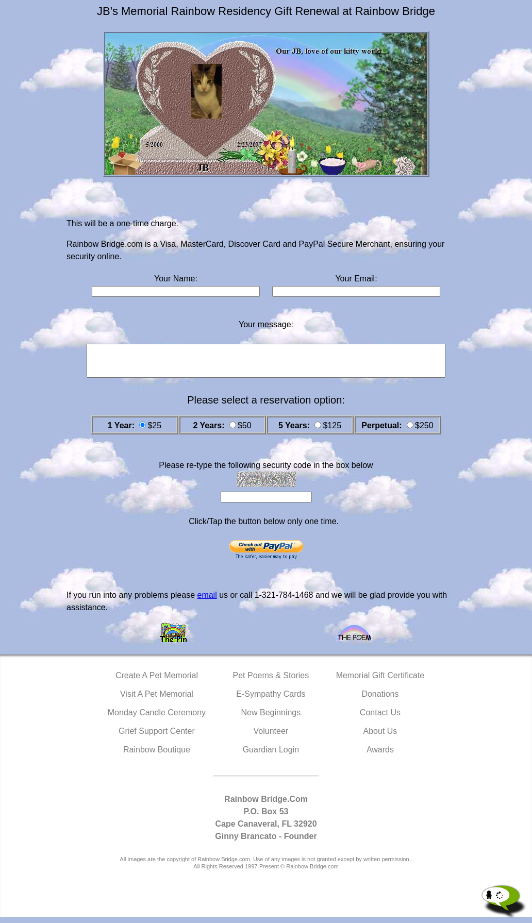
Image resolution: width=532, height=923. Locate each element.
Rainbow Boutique (156, 755)
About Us (380, 737)
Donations (379, 700)
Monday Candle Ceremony (157, 718)
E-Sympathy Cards (270, 700)
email (207, 601)
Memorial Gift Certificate (380, 681)
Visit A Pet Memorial (156, 700)
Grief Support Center (157, 737)
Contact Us (380, 718)
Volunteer (271, 737)
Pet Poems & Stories (271, 681)
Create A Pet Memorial (156, 681)
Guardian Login (271, 755)
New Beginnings (271, 718)
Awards (380, 755)
